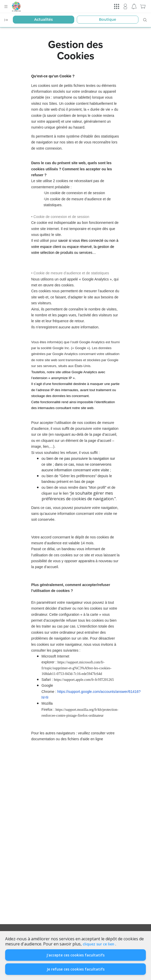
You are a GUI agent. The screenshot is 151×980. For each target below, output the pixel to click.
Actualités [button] (43, 19)
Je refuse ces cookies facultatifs (76, 969)
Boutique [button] (107, 19)
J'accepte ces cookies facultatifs (75, 955)
